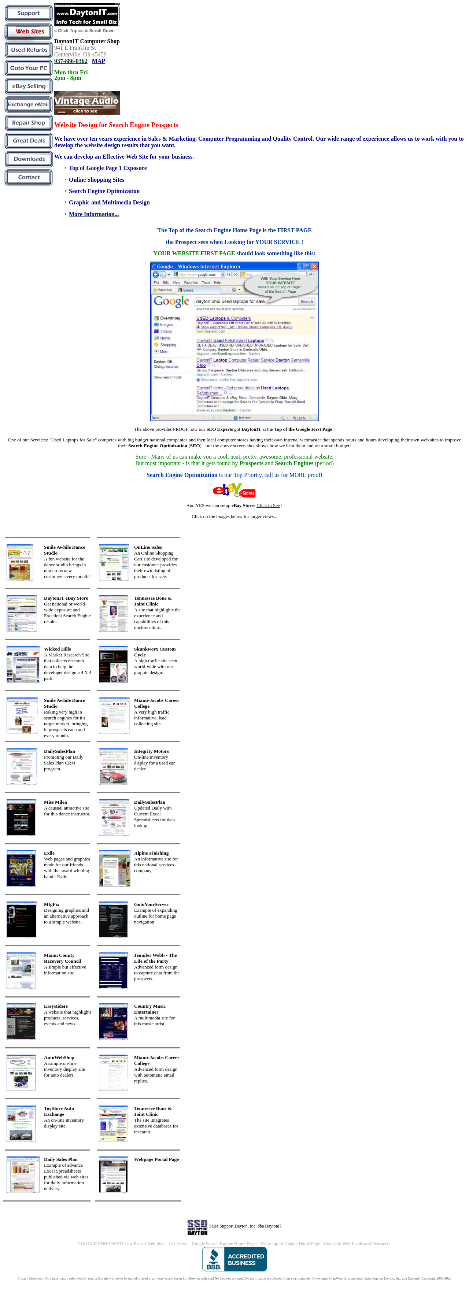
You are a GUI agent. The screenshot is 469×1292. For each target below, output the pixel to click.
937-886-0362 (71, 61)
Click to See (268, 505)
